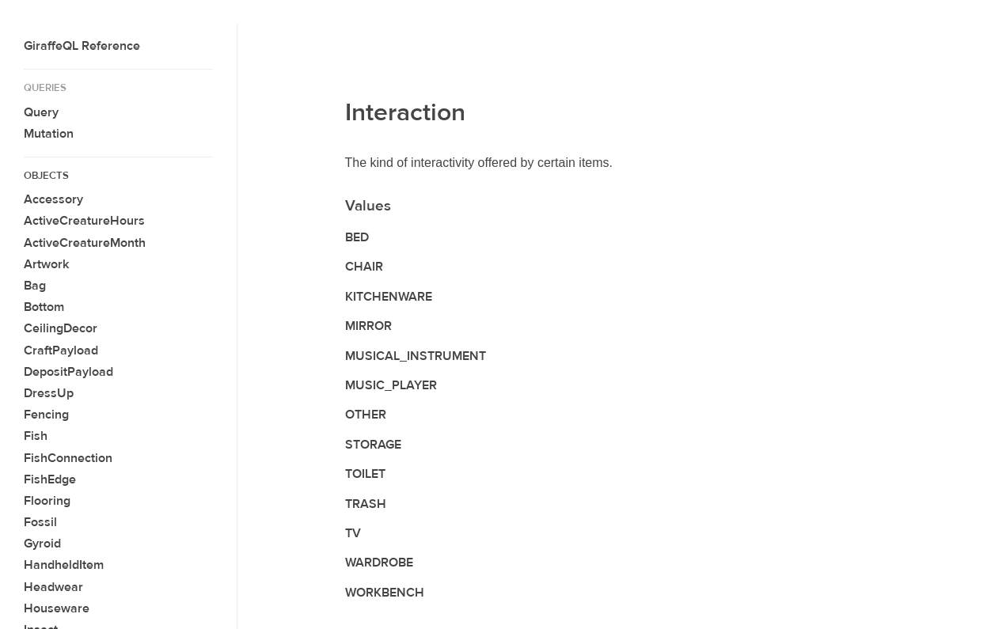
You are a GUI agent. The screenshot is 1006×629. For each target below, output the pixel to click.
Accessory (53, 199)
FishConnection (68, 458)
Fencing (46, 414)
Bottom (44, 307)
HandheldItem (64, 565)
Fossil (40, 522)
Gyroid (42, 543)
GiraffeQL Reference (82, 46)
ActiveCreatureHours (84, 221)
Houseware (56, 608)
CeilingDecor (60, 328)
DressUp (49, 393)
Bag (35, 286)
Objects (46, 175)
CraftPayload (61, 350)
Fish (35, 436)
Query (41, 112)
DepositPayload (68, 372)
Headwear (53, 587)
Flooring (47, 501)
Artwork (46, 264)
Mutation (49, 134)
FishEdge (50, 479)
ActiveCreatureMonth (85, 243)
